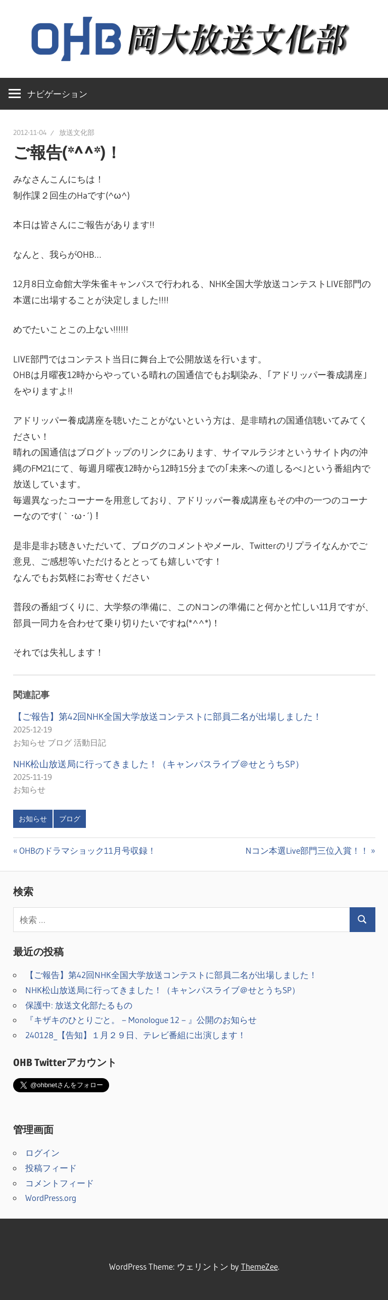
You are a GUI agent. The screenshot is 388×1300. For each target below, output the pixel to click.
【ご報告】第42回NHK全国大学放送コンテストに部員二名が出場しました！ (167, 716)
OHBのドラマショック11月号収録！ (87, 850)
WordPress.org (50, 1197)
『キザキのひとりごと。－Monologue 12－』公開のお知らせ (141, 1019)
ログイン (42, 1152)
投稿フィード (51, 1168)
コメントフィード (59, 1183)
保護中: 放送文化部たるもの (78, 1005)
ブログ (69, 818)
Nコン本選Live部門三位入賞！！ (307, 850)
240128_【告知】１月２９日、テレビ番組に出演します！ (135, 1035)
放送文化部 (76, 132)
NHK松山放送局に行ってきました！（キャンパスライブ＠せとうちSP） (158, 764)
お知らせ (33, 818)
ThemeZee (259, 1266)
